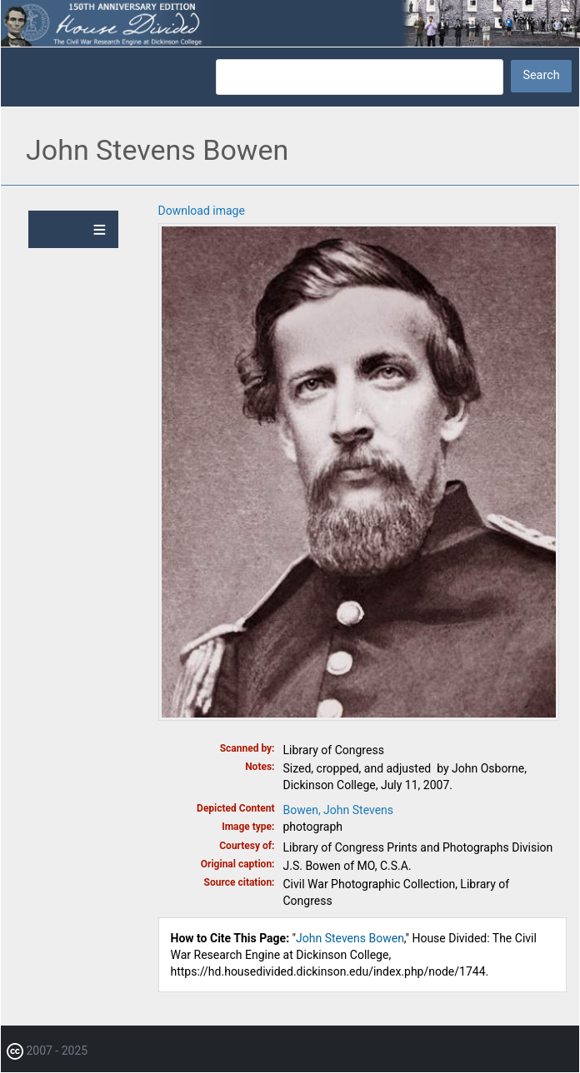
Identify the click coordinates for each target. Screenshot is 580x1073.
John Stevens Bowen (350, 938)
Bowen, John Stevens (338, 810)
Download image (201, 210)
